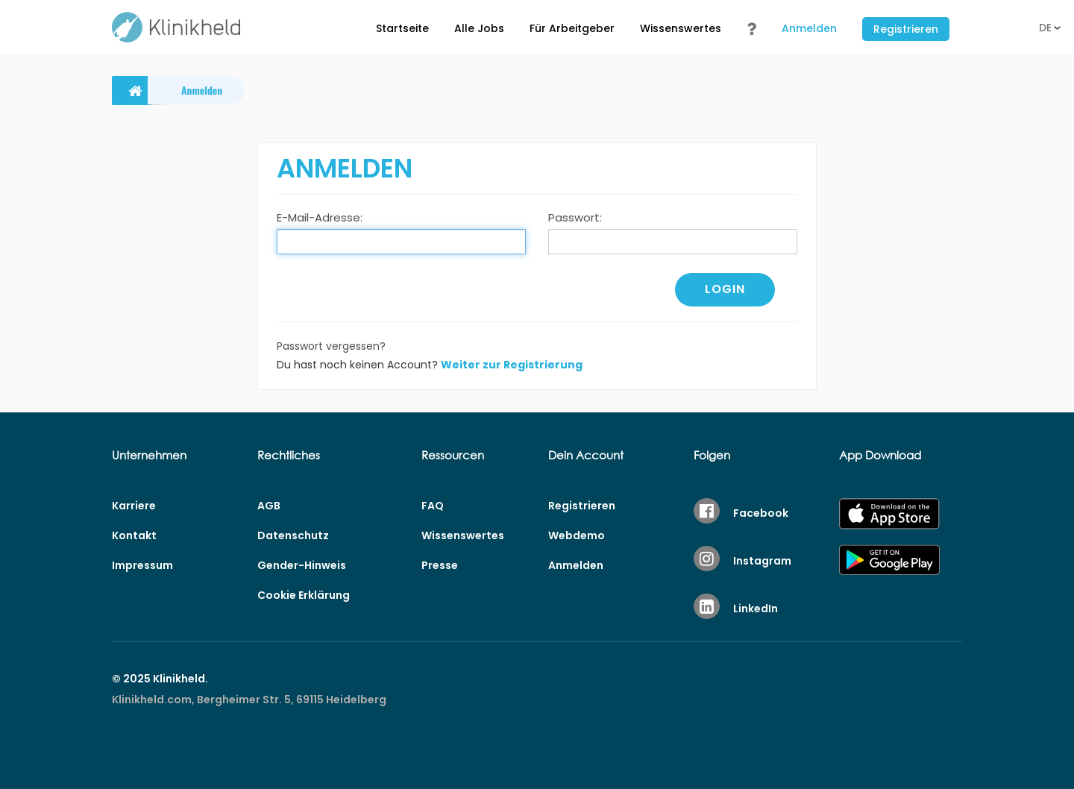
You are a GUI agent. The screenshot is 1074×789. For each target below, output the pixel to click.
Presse (439, 565)
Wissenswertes (680, 28)
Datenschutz (293, 535)
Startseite (402, 28)
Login (725, 289)
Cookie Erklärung (303, 595)
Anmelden (809, 28)
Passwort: (575, 217)
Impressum (142, 565)
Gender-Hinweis (301, 565)
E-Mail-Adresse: (319, 217)
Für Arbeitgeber (572, 28)
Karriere (134, 505)
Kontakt (134, 535)
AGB (268, 505)
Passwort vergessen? (331, 346)
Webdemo (576, 535)
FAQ (432, 505)
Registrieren (905, 29)
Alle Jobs (479, 28)
